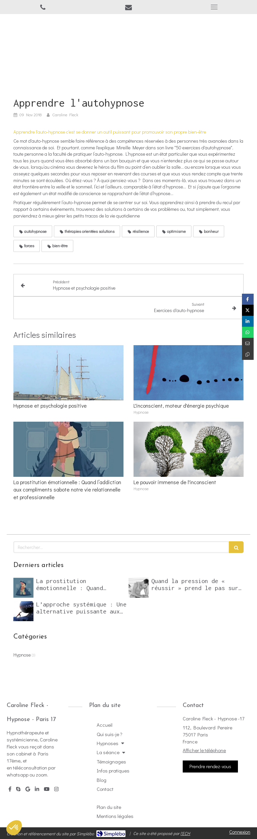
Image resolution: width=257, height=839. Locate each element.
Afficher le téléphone (204, 750)
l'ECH (185, 833)
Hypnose (22, 655)
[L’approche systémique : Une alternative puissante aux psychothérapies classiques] (23, 611)
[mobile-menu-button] (214, 7)
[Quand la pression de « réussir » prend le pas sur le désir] (138, 588)
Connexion (239, 832)
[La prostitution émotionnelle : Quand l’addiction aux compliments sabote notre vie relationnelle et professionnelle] (23, 588)
